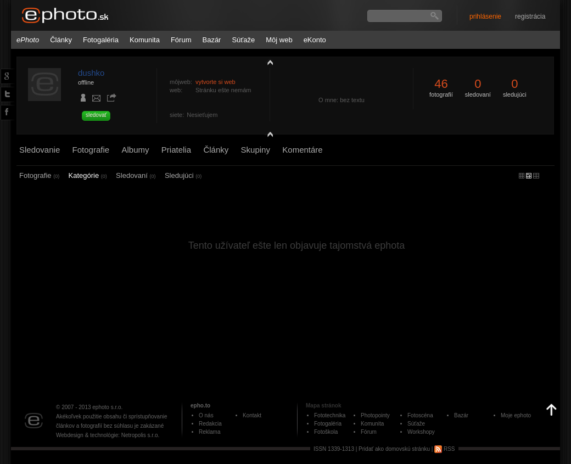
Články (61, 40)
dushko (91, 72)
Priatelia (176, 149)
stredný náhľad (536, 175)
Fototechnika (329, 415)
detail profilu (267, 136)
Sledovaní (135, 175)
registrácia (530, 16)
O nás (206, 415)
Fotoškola (326, 432)
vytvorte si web (215, 82)
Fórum (181, 40)
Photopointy (375, 415)
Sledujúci (183, 175)
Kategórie (88, 175)
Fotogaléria (101, 40)
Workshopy (421, 432)
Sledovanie (39, 149)
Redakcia (210, 424)
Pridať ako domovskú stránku (394, 449)
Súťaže (243, 40)
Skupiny (255, 149)
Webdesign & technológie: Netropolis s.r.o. (107, 435)
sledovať (96, 115)
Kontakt (252, 415)
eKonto (315, 40)
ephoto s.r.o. (107, 407)
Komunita (145, 40)
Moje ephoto (516, 415)
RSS (444, 449)
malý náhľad (528, 175)
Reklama (209, 432)
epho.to (200, 405)
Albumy (135, 149)
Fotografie (91, 149)
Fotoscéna (420, 415)
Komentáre (302, 149)
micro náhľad (521, 175)
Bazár (211, 40)
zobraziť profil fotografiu (267, 62)
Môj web (279, 40)
